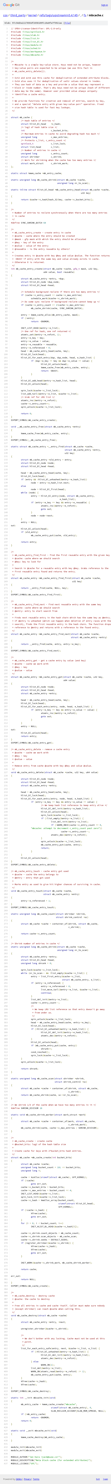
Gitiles (19, 1479)
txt (98, 1479)
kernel (32, 15)
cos (5, 15)
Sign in (104, 4)
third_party (18, 15)
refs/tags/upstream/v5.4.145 (58, 15)
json (105, 1479)
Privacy (27, 1479)
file (67, 23)
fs (85, 15)
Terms (36, 1479)
